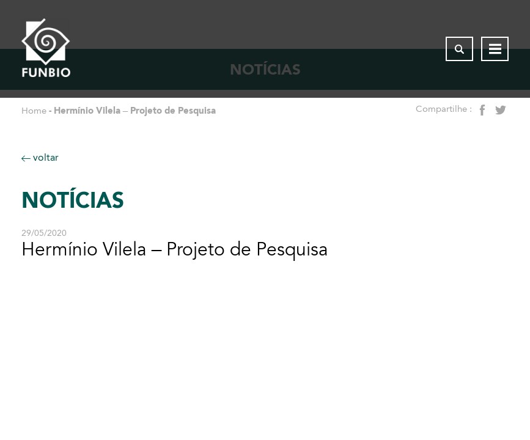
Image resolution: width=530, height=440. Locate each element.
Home (33, 110)
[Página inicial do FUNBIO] (45, 48)
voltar (40, 157)
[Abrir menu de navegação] (495, 49)
